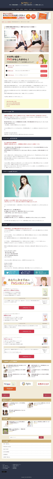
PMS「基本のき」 (6, 443)
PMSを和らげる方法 (7, 446)
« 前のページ (5, 395)
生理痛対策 (26, 9)
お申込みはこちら (27, 307)
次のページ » (47, 395)
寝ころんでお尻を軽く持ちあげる (13, 104)
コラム (6, 21)
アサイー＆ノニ (11, 75)
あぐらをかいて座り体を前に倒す (13, 102)
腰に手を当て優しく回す (12, 101)
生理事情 (17, 9)
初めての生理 (5, 449)
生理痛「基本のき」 (7, 457)
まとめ (8, 105)
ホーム (4, 464)
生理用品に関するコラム (17, 464)
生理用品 (21, 9)
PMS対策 (30, 9)
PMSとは (13, 9)
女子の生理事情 (6, 451)
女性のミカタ (10, 70)
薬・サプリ (39, 9)
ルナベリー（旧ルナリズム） (12, 290)
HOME (3, 21)
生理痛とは (34, 9)
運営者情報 (14, 468)
